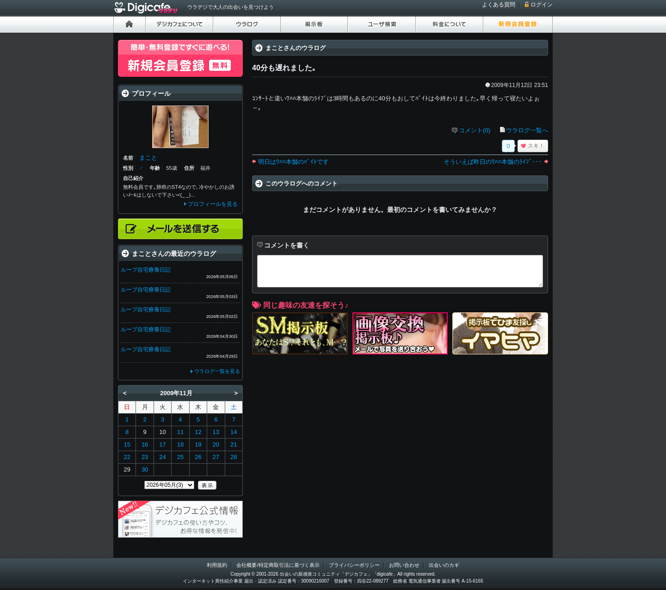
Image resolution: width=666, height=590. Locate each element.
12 (198, 432)
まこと (148, 157)
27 (216, 456)
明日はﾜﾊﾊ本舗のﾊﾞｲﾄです (293, 161)
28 (233, 456)
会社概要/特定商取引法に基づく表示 (277, 565)
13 (216, 432)
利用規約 (217, 565)
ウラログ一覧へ (527, 130)
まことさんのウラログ (295, 47)
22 (126, 456)
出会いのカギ (444, 565)
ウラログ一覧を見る (217, 371)
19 (198, 444)
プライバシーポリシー (354, 565)
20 (216, 444)
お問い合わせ (404, 565)
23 (145, 456)
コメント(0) (474, 130)
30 (145, 469)
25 (180, 456)
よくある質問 (498, 4)
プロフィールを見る (213, 204)
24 (162, 456)
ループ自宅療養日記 (146, 270)
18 (180, 444)
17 (162, 444)
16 (145, 444)
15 (126, 444)
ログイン (541, 4)
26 (198, 456)
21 (233, 444)
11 (180, 432)
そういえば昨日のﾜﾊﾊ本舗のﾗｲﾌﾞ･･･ (493, 161)
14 (233, 432)
